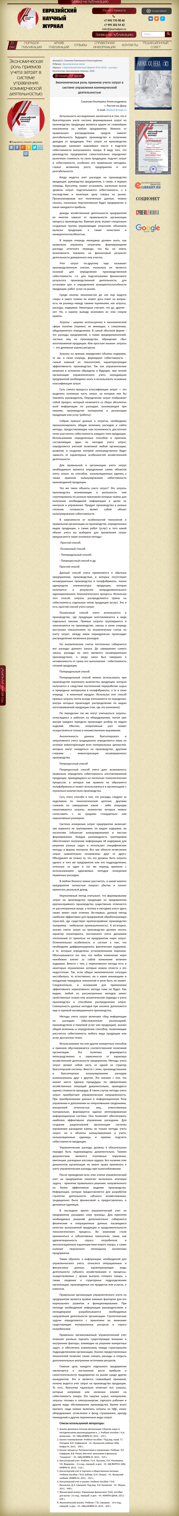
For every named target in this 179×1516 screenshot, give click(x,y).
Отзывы (80, 45)
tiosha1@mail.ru (116, 110)
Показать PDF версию (68, 76)
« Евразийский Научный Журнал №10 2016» (89, 67)
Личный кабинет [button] (157, 11)
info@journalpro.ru (114, 29)
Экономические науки (73, 64)
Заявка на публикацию (114, 35)
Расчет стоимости (114, 10)
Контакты (130, 45)
